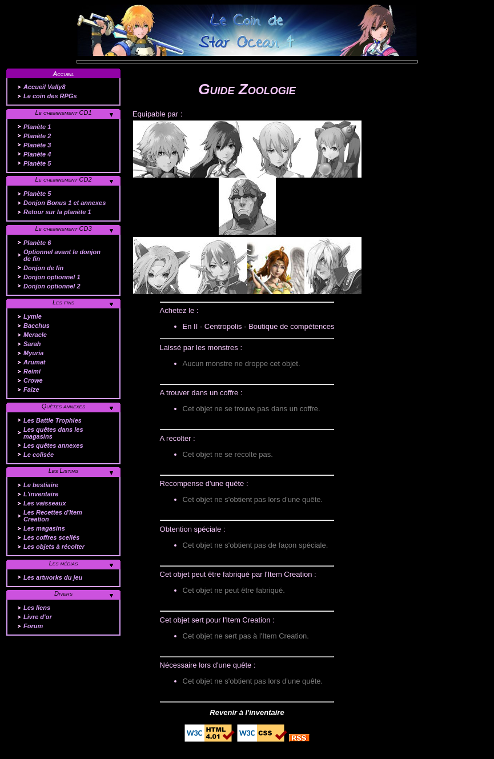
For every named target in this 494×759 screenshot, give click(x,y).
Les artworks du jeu (52, 577)
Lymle (32, 316)
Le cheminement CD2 (63, 179)
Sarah (32, 343)
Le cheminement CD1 (63, 112)
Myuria (33, 353)
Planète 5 (37, 163)
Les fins (63, 302)
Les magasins (44, 528)
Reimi (32, 371)
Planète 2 (37, 135)
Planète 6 (37, 242)
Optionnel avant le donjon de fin (62, 255)
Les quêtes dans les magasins (53, 433)
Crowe (33, 380)
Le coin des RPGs (50, 96)
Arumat (34, 362)
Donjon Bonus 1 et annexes (64, 202)
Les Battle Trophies (52, 420)
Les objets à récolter (54, 546)
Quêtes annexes (64, 406)
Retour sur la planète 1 (57, 211)
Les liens (36, 607)
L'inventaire (40, 494)
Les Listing (64, 470)
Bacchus (36, 325)
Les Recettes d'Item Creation (52, 516)
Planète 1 (37, 126)
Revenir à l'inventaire (247, 712)
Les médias (63, 563)
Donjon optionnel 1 (52, 277)
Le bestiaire (40, 484)
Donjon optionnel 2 (52, 286)
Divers (63, 593)
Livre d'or (37, 616)
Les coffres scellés (51, 537)
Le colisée (38, 454)
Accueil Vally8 (44, 86)
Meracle (35, 334)
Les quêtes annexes (53, 445)
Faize (31, 389)
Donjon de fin (43, 267)
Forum (33, 626)
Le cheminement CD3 (63, 228)
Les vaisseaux (44, 503)
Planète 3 (37, 145)
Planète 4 (37, 154)
